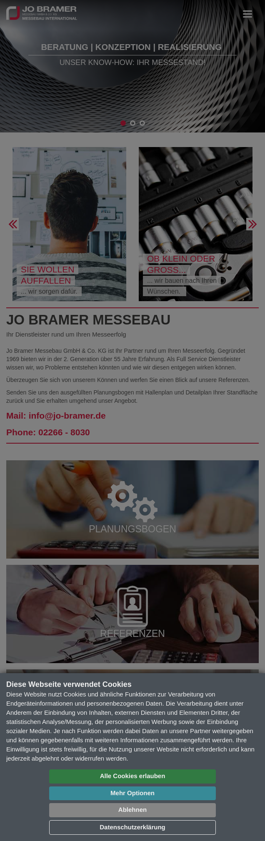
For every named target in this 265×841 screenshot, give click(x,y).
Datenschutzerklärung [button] (132, 827)
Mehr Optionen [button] (132, 793)
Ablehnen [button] (132, 810)
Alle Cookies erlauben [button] (132, 776)
